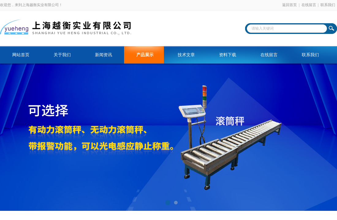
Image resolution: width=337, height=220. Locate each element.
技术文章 (186, 55)
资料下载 (227, 55)
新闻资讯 (103, 55)
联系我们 (327, 5)
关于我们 (62, 55)
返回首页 (289, 5)
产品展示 (144, 55)
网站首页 (20, 55)
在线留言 (308, 5)
